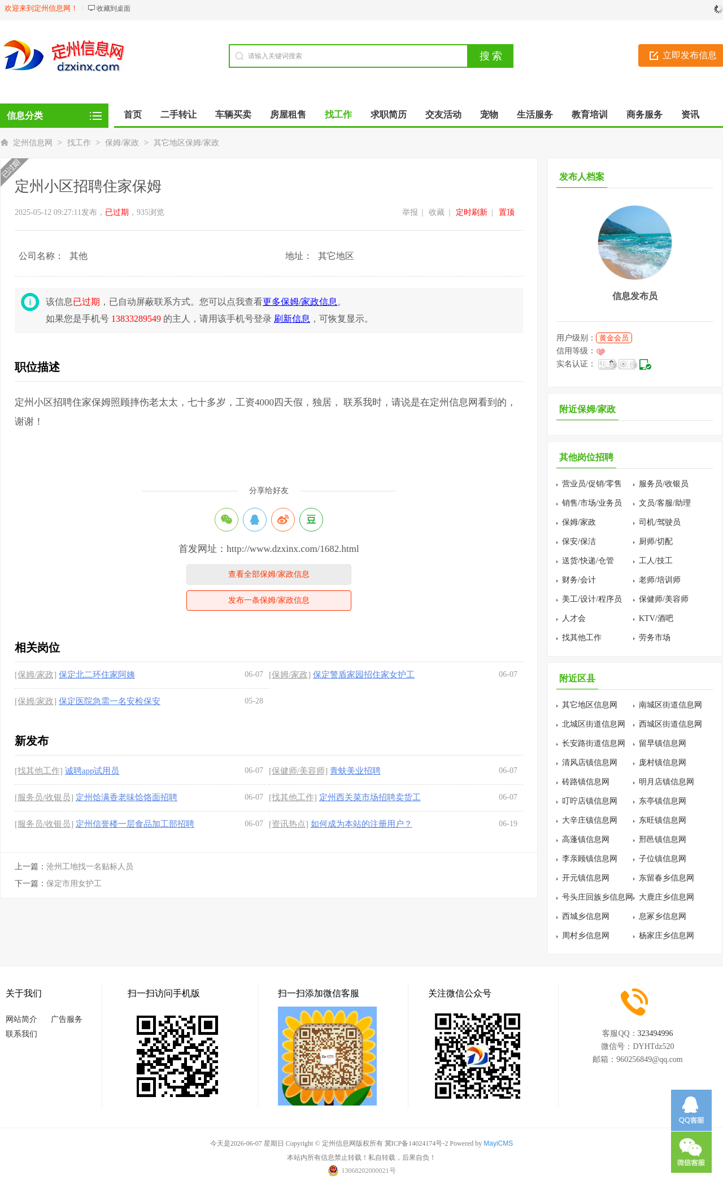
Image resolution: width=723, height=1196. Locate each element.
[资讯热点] (288, 823)
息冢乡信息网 (662, 916)
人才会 (574, 618)
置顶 (507, 212)
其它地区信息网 (589, 705)
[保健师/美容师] (298, 770)
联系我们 (21, 1034)
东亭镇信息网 (662, 801)
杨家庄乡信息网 (666, 935)
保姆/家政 (122, 143)
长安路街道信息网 (593, 743)
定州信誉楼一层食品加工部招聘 (135, 823)
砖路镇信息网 (585, 782)
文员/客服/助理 (665, 503)
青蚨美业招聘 (355, 770)
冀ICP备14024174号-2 (416, 1143)
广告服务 (66, 1019)
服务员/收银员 (664, 484)
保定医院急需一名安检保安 (109, 701)
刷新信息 (292, 318)
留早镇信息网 (662, 743)
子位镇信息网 (662, 858)
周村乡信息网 (585, 935)
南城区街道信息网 (670, 705)
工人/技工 (656, 560)
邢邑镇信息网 (662, 839)
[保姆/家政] (35, 674)
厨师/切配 (656, 541)
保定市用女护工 (74, 883)
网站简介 (21, 1019)
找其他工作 (582, 637)
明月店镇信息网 (666, 782)
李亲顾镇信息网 (589, 858)
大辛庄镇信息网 (589, 820)
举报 (410, 212)
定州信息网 (33, 143)
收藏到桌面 (113, 8)
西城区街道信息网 (670, 724)
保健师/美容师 (664, 599)
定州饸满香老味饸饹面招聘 (126, 797)
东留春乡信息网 (666, 878)
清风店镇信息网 (589, 762)
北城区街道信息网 (593, 724)
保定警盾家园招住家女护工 (364, 674)
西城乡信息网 (585, 916)
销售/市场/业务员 (592, 503)
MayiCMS (498, 1143)
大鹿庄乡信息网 (666, 897)
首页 (133, 114)
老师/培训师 (660, 580)
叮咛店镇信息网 (589, 801)
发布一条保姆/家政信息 (269, 600)
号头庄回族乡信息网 (597, 897)
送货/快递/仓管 (588, 560)
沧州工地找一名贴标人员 (89, 866)
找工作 (79, 143)
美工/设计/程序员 (592, 599)
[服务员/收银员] (44, 797)
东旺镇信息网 (662, 820)
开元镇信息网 (585, 878)
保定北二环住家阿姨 (97, 674)
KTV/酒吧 (656, 618)
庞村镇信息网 (662, 762)
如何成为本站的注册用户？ (361, 823)
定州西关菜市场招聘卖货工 (370, 797)
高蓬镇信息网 (585, 839)
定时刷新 (471, 212)
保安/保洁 (579, 541)
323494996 (655, 1033)
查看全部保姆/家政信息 (269, 574)
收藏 (437, 212)
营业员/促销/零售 (592, 484)
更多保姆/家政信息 (300, 301)
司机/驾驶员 (660, 522)
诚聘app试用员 (92, 770)
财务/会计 (579, 580)
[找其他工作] (39, 770)
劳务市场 (654, 637)
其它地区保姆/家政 (186, 143)
